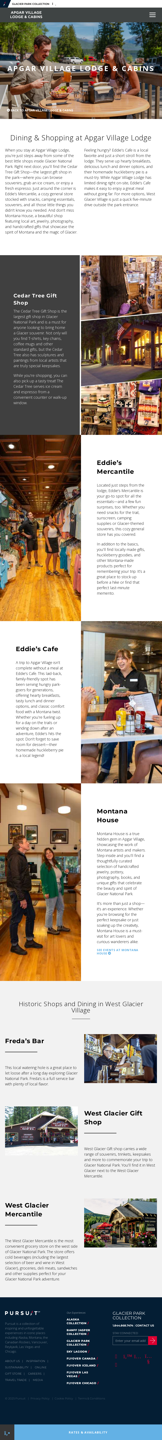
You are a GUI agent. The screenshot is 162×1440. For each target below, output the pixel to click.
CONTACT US (144, 1325)
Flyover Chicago (81, 1383)
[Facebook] (115, 1356)
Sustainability (17, 1367)
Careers (35, 1373)
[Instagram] (137, 1356)
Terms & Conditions (91, 1398)
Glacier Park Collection (78, 1342)
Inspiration (35, 1361)
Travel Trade (16, 1380)
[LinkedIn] (115, 1364)
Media (38, 1380)
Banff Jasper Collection (78, 1332)
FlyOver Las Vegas (77, 1374)
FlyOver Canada (81, 1358)
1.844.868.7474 (123, 1325)
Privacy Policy (40, 1398)
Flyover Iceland (81, 1365)
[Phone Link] (7, 1432)
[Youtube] (147, 1356)
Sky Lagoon (77, 1351)
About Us (12, 1361)
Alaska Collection (76, 1321)
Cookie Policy (64, 1398)
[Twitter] (126, 1356)
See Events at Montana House (117, 952)
